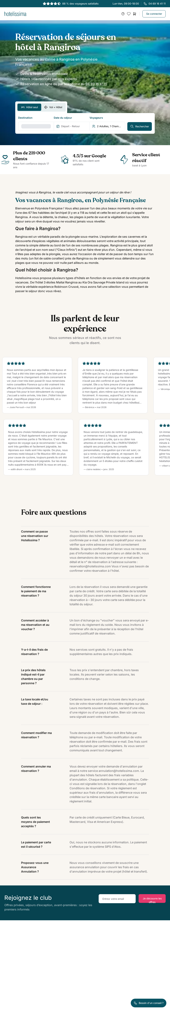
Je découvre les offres (152, 900)
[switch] (41, 107)
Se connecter (154, 13)
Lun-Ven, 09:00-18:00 (139, 3)
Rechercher (139, 126)
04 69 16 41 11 (96, 84)
